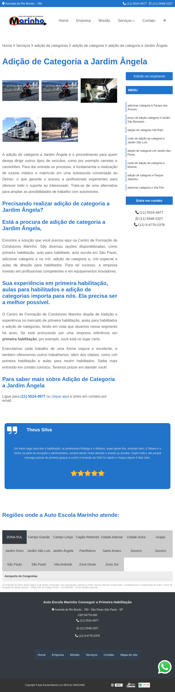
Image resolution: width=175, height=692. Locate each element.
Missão (104, 21)
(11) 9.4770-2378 (149, 225)
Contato (148, 21)
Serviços (125, 21)
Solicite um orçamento (149, 76)
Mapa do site (128, 655)
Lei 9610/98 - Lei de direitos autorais (79, 587)
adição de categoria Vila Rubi (145, 131)
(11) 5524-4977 (135, 3)
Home (64, 21)
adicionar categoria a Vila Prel (145, 190)
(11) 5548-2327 (161, 3)
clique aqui (60, 397)
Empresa (83, 21)
